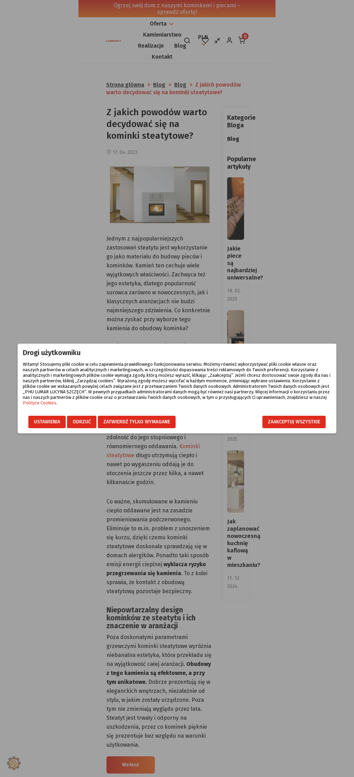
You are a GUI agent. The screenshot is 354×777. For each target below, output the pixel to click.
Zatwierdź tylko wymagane (127, 422)
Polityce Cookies (254, 397)
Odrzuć (72, 422)
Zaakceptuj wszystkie (303, 422)
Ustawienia (38, 422)
